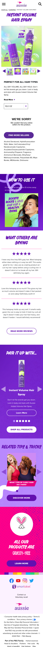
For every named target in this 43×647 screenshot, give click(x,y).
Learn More (21, 412)
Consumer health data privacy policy (18, 608)
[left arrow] (4, 71)
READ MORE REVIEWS (22, 331)
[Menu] (3, 4)
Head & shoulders (11, 635)
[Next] (39, 389)
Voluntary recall (21, 593)
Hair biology (26, 638)
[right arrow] (38, 71)
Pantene (23, 635)
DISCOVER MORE (21, 497)
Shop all (4, 10)
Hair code (31, 635)
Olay (34, 638)
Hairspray (12, 10)
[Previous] (3, 389)
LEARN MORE (21, 563)
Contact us (21, 591)
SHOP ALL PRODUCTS (21, 429)
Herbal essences (32, 632)
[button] (40, 4)
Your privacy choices (26, 611)
